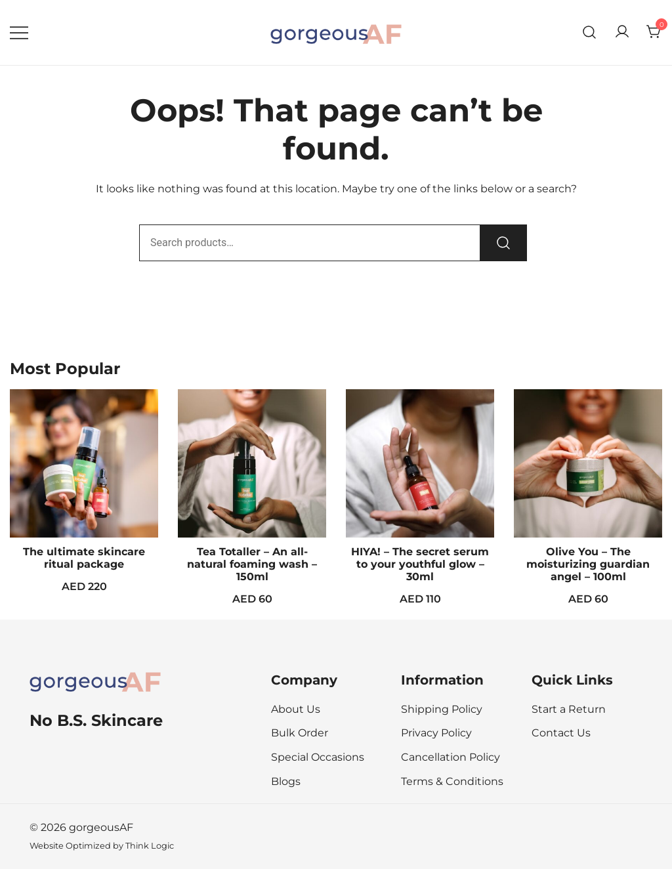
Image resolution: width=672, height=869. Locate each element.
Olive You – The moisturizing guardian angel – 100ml (588, 564)
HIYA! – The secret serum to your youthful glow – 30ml (420, 564)
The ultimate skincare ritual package (84, 557)
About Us (295, 709)
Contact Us (561, 733)
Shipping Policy (441, 709)
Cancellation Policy (450, 757)
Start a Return (569, 709)
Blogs (286, 781)
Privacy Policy (436, 733)
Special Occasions (317, 757)
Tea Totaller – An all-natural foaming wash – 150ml (252, 564)
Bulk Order (299, 733)
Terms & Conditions (452, 781)
